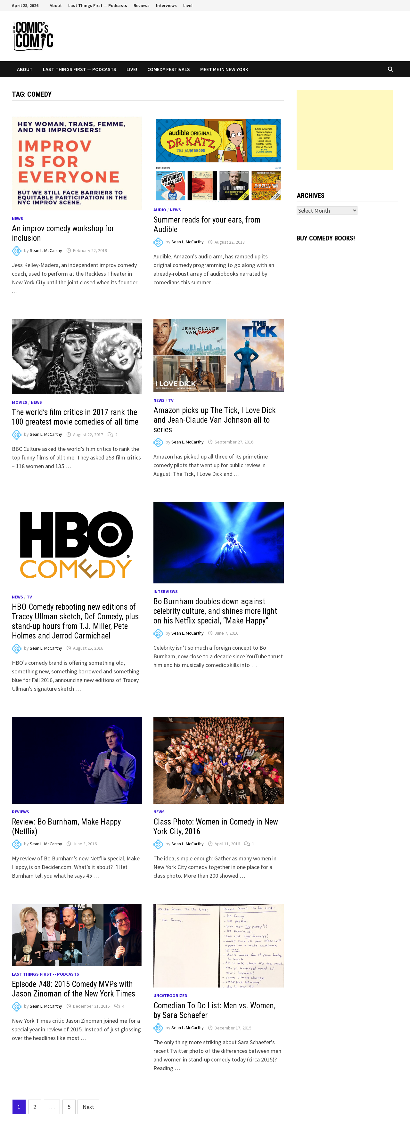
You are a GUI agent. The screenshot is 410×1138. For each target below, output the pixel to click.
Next (88, 1106)
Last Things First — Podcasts (97, 5)
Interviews (166, 5)
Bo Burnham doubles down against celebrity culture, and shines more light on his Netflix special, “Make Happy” (215, 611)
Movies (19, 402)
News (17, 218)
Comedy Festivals (168, 69)
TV (171, 400)
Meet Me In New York (224, 69)
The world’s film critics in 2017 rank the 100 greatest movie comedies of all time (75, 417)
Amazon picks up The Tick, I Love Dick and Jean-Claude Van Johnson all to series (214, 420)
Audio (159, 210)
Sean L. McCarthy (46, 250)
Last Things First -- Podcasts (45, 974)
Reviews (142, 5)
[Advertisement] (345, 130)
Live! (188, 5)
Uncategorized (170, 995)
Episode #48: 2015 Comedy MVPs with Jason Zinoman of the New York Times (73, 988)
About (56, 5)
